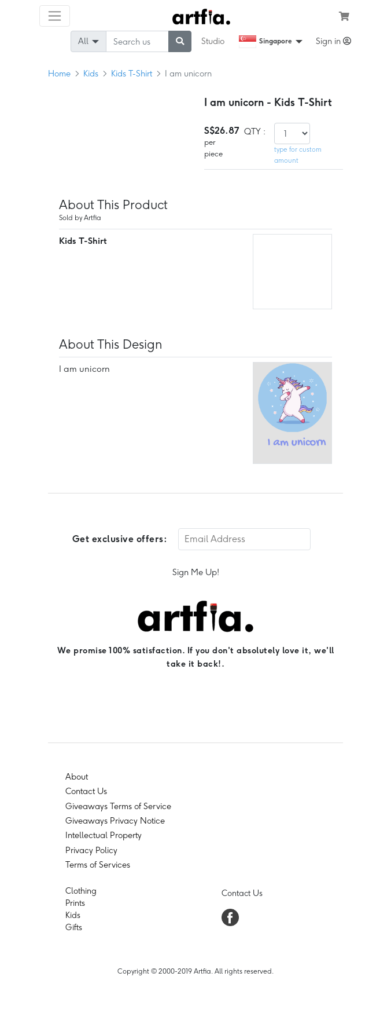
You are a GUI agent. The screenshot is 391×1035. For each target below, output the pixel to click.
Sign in (333, 41)
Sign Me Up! (195, 572)
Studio (212, 41)
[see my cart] (344, 16)
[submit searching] (179, 41)
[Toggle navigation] (54, 16)
